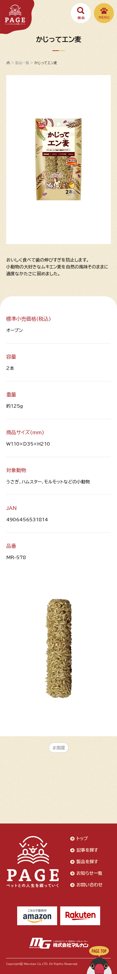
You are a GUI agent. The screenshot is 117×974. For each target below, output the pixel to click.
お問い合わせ (89, 885)
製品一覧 (22, 62)
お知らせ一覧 (89, 873)
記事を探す (87, 850)
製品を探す (87, 861)
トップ (82, 838)
